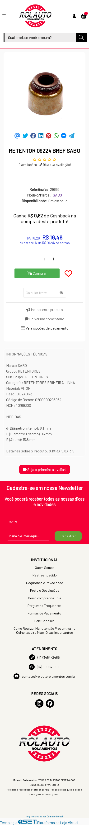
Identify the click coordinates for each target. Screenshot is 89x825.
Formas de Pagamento (44, 613)
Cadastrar (68, 536)
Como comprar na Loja (44, 598)
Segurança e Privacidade (44, 583)
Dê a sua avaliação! (55, 165)
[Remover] (35, 259)
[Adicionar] (53, 259)
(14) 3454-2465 (44, 657)
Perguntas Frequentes (44, 606)
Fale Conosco (44, 621)
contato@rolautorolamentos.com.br (44, 676)
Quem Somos (44, 568)
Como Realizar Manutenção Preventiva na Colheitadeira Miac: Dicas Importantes (44, 630)
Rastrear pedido (45, 575)
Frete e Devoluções (44, 590)
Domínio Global (55, 816)
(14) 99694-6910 (45, 667)
